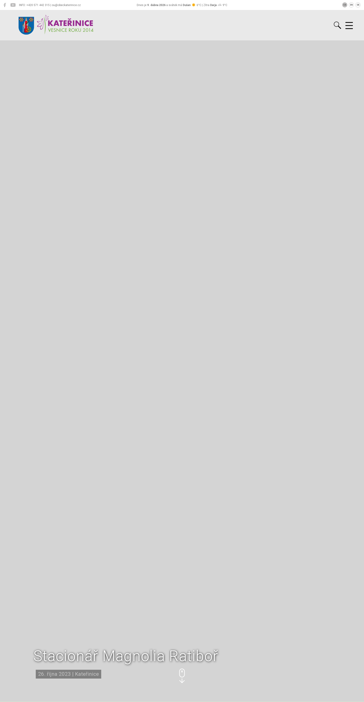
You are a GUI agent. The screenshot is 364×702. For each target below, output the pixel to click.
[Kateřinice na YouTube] (13, 5)
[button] (182, 676)
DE (358, 5)
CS (344, 5)
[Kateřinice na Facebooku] (4, 5)
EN (351, 5)
